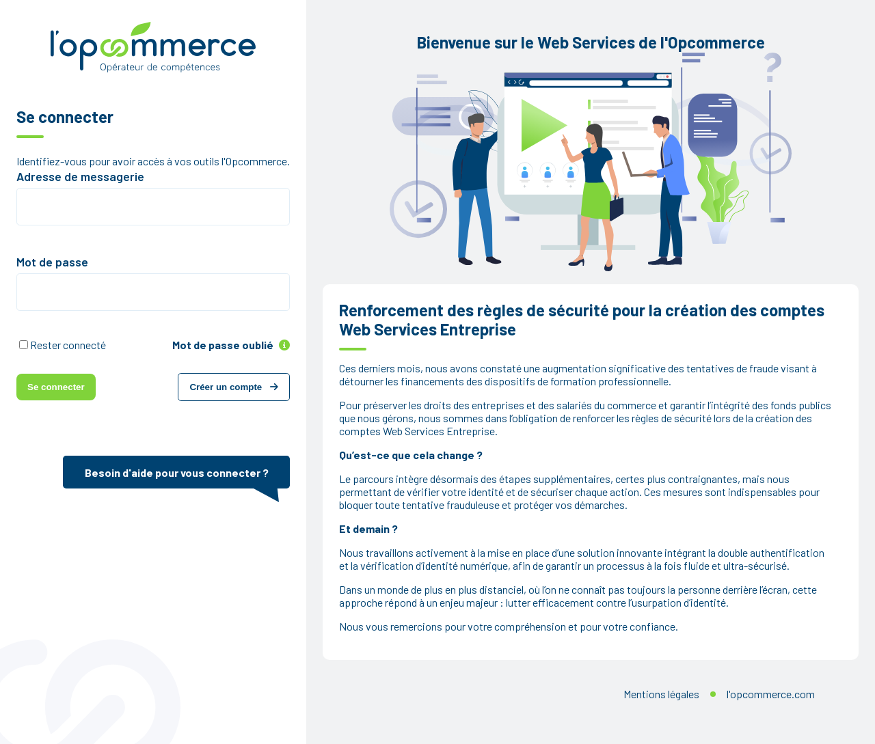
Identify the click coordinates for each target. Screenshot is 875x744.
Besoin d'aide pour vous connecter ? (177, 472)
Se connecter (56, 387)
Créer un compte (233, 387)
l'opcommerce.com (771, 693)
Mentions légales (661, 693)
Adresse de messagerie (80, 176)
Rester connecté (68, 344)
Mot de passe (52, 261)
